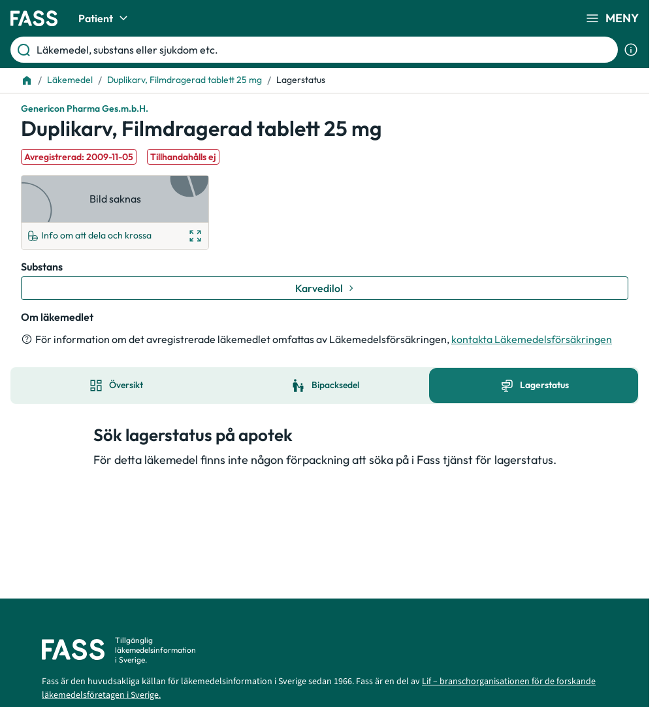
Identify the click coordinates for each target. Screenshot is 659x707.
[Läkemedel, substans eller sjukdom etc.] (325, 50)
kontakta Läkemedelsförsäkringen (531, 339)
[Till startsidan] (27, 80)
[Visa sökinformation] (631, 50)
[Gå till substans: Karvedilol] (324, 288)
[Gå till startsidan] (34, 18)
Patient (104, 18)
